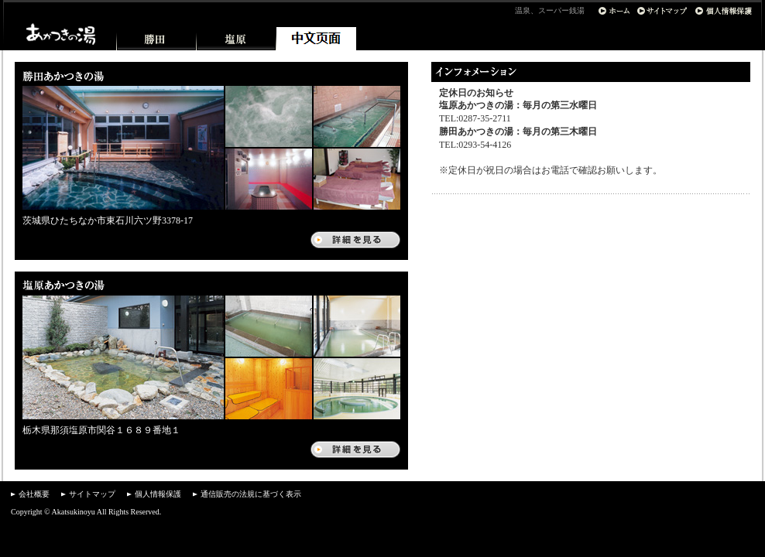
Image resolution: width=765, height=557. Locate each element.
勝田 (157, 38)
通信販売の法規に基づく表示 (251, 494)
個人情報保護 (158, 494)
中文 (316, 38)
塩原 (236, 38)
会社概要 (34, 494)
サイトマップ (92, 494)
